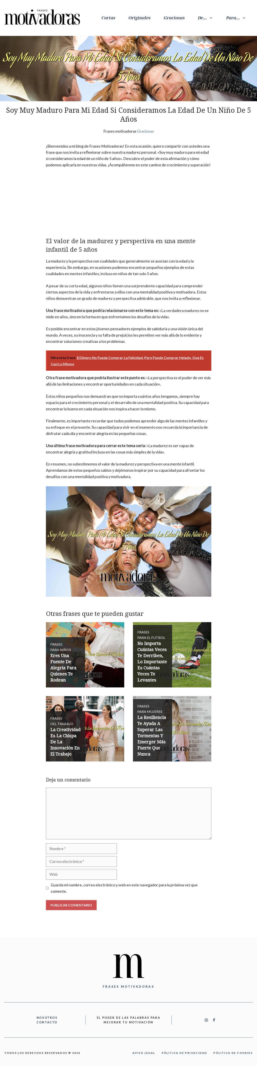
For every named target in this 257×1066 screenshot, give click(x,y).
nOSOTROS (47, 1017)
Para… (239, 18)
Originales (139, 18)
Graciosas (174, 18)
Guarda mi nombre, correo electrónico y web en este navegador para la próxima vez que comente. (124, 888)
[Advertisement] (128, 204)
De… (209, 18)
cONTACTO (47, 1022)
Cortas (108, 18)
